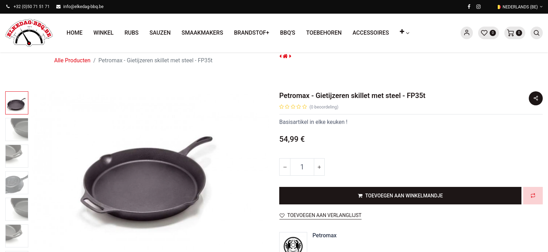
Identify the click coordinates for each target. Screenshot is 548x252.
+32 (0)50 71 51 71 (32, 6)
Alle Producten (72, 60)
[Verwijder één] (285, 167)
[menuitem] (74, 33)
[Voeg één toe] (319, 167)
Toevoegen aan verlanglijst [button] (320, 215)
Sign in (467, 33)
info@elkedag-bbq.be (83, 6)
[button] (405, 33)
